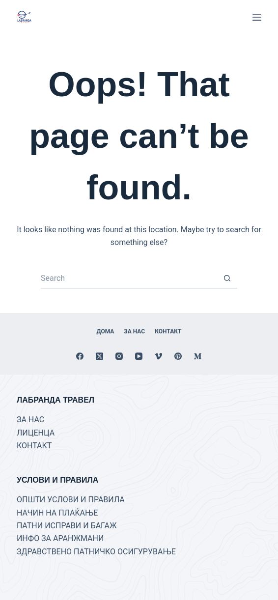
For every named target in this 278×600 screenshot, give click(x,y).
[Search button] (227, 279)
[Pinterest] (178, 356)
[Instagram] (119, 356)
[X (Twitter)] (99, 356)
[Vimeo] (158, 356)
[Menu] (256, 17)
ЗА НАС (30, 419)
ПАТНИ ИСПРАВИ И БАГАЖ (66, 525)
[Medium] (197, 356)
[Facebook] (79, 356)
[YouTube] (138, 356)
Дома (105, 331)
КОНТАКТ (34, 445)
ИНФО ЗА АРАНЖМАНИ (60, 538)
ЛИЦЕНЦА (36, 432)
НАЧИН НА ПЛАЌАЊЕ (57, 513)
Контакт (168, 331)
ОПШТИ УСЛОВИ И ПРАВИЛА (71, 499)
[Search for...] (129, 279)
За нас (134, 331)
